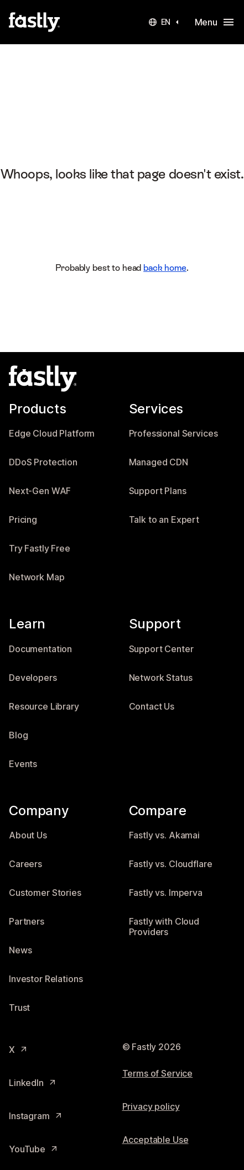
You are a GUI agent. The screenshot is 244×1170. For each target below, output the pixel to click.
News (20, 950)
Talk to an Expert (164, 520)
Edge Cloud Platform (52, 433)
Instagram (36, 1116)
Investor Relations (45, 979)
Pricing (23, 520)
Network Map (36, 577)
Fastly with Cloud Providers (164, 927)
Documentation (40, 649)
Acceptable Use (155, 1140)
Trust (19, 1008)
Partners (26, 921)
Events (23, 764)
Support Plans (157, 491)
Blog (18, 735)
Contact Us (152, 706)
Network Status (161, 678)
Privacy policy (151, 1106)
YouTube (34, 1149)
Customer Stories (45, 893)
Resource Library (44, 706)
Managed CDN (158, 462)
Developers (33, 678)
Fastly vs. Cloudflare (170, 864)
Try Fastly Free (39, 548)
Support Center (161, 649)
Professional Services (173, 433)
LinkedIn (33, 1083)
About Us (28, 835)
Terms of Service (157, 1073)
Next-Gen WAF (40, 491)
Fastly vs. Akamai (164, 835)
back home (164, 268)
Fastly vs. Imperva (166, 893)
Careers (25, 864)
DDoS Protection (43, 462)
